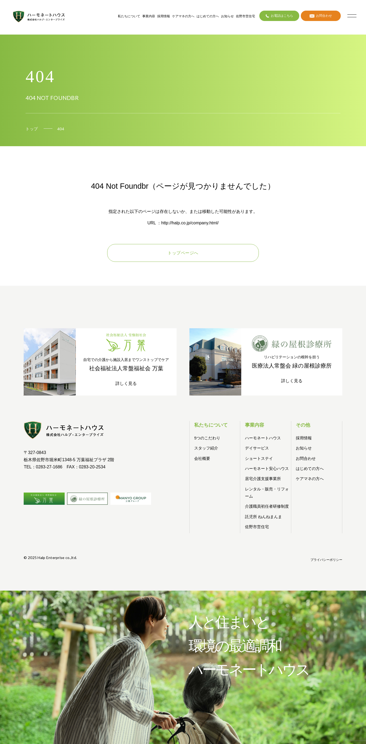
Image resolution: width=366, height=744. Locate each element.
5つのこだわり (207, 438)
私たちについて (129, 16)
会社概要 (202, 458)
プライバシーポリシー (326, 560)
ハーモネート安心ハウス (267, 468)
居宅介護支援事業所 (263, 478)
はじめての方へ (208, 16)
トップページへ (183, 253)
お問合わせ (321, 16)
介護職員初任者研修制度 (267, 506)
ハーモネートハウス (263, 438)
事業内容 (148, 16)
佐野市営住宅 (245, 16)
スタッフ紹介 (206, 448)
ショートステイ (259, 458)
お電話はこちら (279, 16)
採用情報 (163, 16)
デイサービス (257, 448)
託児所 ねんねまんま (263, 516)
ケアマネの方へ (183, 16)
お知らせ (227, 16)
